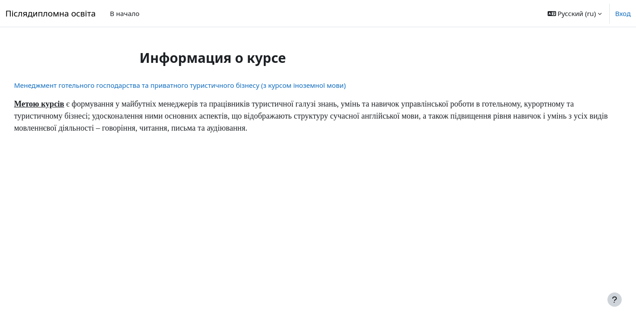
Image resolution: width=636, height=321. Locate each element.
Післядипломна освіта (50, 13)
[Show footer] (614, 299)
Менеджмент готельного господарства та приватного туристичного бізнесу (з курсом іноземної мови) (200, 85)
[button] (575, 13)
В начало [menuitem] (124, 13)
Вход (623, 13)
